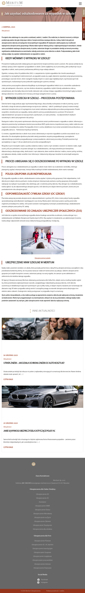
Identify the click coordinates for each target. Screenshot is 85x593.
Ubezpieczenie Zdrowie (42, 521)
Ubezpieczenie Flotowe (42, 541)
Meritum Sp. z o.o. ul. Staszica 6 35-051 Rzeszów (59, 482)
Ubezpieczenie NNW (42, 506)
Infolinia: (23, 483)
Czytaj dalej (8, 379)
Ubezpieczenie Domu (42, 510)
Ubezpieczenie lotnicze (42, 564)
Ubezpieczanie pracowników (42, 560)
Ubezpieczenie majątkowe (42, 556)
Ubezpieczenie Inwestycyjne (43, 549)
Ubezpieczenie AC (42, 498)
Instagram (42, 582)
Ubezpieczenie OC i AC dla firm (42, 545)
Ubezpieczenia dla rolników (42, 529)
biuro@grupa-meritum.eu (40, 483)
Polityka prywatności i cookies (55, 591)
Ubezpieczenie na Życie (42, 517)
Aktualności (6, 31)
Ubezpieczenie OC (42, 494)
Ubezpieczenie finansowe (42, 568)
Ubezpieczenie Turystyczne (42, 525)
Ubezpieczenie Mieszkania (42, 514)
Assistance (42, 502)
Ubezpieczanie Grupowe (42, 552)
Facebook (42, 579)
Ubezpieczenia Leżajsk (42, 258)
